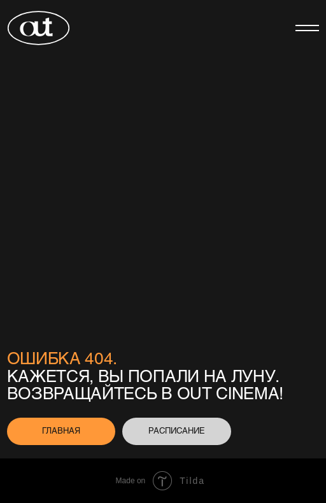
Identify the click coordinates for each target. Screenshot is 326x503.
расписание (176, 430)
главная (61, 430)
